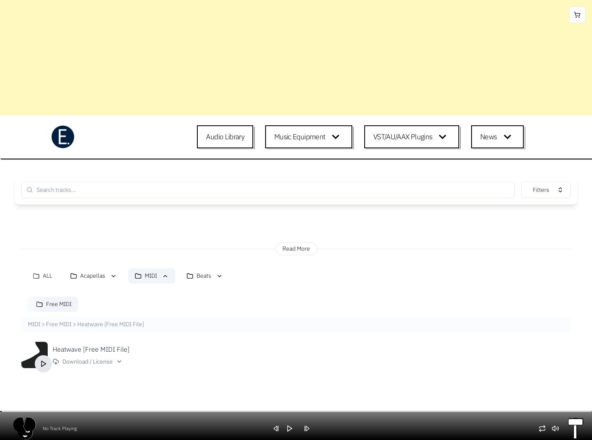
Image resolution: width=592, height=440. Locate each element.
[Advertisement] (246, 57)
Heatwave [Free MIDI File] (91, 349)
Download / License (88, 361)
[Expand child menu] (337, 136)
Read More (296, 248)
